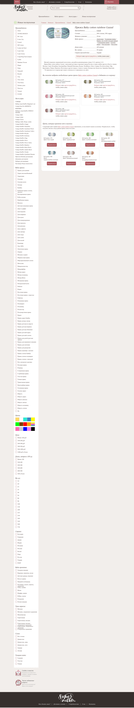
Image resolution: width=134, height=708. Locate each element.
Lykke (19, 59)
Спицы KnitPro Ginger (21, 124)
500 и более (21, 474)
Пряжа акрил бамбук (24, 318)
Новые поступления (88, 16)
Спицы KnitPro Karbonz (22, 136)
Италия (20, 548)
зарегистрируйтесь (91, 56)
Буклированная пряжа (24, 194)
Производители (44, 16)
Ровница (20, 368)
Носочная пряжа (22, 292)
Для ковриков (22, 214)
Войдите (79, 56)
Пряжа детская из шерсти (25, 324)
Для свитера (21, 232)
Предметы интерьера (24, 581)
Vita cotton (21, 80)
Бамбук (20, 187)
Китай (19, 551)
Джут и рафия (22, 208)
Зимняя (20, 648)
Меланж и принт (23, 255)
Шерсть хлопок (22, 408)
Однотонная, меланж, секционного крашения (24, 623)
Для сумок (21, 237)
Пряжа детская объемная (25, 329)
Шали (19, 590)
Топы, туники (22, 587)
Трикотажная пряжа (23, 382)
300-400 (20, 468)
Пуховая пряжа (22, 365)
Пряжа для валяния (23, 170)
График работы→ (112, 7)
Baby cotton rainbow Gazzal (87, 75)
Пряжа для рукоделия (24, 347)
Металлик (21, 263)
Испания (20, 546)
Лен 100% (21, 246)
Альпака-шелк (22, 182)
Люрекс (20, 252)
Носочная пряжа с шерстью (26, 295)
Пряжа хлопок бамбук (24, 353)
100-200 (20, 462)
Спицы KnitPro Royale (22, 133)
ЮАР (19, 563)
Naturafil (20, 71)
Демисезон (21, 639)
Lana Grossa (21, 54)
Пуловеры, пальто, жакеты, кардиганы (26, 584)
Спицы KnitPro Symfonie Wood (24, 129)
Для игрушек (21, 211)
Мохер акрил (21, 272)
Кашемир (20, 243)
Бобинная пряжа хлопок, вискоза (25, 191)
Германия (20, 537)
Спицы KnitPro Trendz (21, 152)
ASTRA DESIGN (23, 33)
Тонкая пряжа (22, 379)
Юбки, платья (22, 596)
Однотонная (21, 617)
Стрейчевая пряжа (23, 373)
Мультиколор (21, 615)
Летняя (20, 651)
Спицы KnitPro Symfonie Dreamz (25, 154)
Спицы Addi (19, 115)
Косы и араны (22, 579)
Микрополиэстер (23, 266)
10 (18, 481)
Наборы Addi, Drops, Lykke (23, 122)
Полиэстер (21, 309)
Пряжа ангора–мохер (24, 321)
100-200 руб (21, 440)
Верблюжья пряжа (23, 200)
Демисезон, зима (23, 642)
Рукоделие (21, 599)
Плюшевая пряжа (23, 301)
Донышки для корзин (21, 159)
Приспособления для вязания (24, 156)
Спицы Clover (19, 119)
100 (19, 504)
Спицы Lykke (19, 117)
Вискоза (20, 203)
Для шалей (21, 240)
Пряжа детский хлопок (24, 335)
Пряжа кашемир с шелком (25, 350)
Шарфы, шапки (22, 593)
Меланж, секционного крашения (27, 612)
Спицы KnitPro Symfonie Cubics (24, 131)
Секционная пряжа (23, 371)
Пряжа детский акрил (24, 332)
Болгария (20, 534)
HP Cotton (21, 45)
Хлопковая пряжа (23, 388)
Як (18, 411)
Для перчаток (22, 223)
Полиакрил (21, 303)
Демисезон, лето (22, 645)
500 (19, 524)
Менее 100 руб (22, 438)
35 (18, 489)
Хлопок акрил (22, 391)
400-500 (20, 471)
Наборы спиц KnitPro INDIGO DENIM (24, 111)
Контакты (88, 2)
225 (19, 512)
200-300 (20, 465)
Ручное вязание (22, 602)
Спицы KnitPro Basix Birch (23, 147)
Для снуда (21, 234)
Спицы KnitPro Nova (21, 140)
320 (19, 521)
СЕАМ (20, 94)
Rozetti (20, 74)
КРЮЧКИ (18, 108)
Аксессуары (72, 16)
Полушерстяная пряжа (24, 312)
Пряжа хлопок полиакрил (25, 356)
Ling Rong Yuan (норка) (25, 56)
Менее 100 (21, 459)
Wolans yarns (21, 85)
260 (19, 518)
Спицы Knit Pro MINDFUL (23, 106)
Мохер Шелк (21, 278)
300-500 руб (21, 446)
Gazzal (20, 42)
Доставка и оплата (55, 2)
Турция (20, 560)
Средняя (20, 658)
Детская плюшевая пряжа (25, 206)
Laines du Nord (22, 48)
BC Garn (20, 36)
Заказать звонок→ (112, 8)
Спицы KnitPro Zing (21, 138)
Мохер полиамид (23, 275)
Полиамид (21, 306)
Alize (19, 31)
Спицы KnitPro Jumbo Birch (23, 150)
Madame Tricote (22, 62)
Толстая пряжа (22, 376)
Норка (19, 289)
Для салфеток (22, 229)
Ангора (20, 185)
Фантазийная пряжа (23, 385)
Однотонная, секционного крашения (25, 626)
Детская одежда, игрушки (25, 576)
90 (18, 501)
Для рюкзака (21, 226)
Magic (19, 65)
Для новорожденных (24, 220)
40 (18, 492)
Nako (19, 68)
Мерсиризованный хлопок (25, 260)
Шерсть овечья (22, 402)
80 (18, 498)
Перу (19, 554)
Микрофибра (21, 269)
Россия (20, 557)
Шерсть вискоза (22, 399)
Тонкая (20, 664)
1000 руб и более (23, 452)
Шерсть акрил (22, 396)
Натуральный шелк (23, 283)
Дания (19, 540)
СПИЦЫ (18, 101)
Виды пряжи (59, 16)
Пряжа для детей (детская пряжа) (25, 339)
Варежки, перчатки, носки (25, 573)
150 (19, 507)
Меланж (20, 609)
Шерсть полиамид (23, 405)
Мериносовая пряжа (24, 257)
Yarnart (20, 91)
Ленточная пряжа (23, 249)
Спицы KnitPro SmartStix (22, 126)
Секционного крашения (25, 629)
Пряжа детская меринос (25, 326)
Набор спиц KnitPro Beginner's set (25, 104)
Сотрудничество (69, 2)
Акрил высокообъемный (25, 173)
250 (19, 515)
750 (19, 527)
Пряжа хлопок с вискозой (25, 359)
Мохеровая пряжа (23, 280)
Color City (21, 39)
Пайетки (20, 298)
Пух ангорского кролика (25, 362)
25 (18, 486)
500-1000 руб (21, 449)
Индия (19, 543)
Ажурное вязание (23, 570)
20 (18, 484)
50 (18, 495)
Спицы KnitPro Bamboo (22, 145)
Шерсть (20, 394)
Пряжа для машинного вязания (27, 342)
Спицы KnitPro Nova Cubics (23, 143)
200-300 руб (21, 443)
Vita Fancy (21, 82)
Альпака (20, 179)
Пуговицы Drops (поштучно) (23, 163)
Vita (19, 77)
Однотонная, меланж (24, 620)
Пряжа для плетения (24, 345)
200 (19, 510)
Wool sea (20, 88)
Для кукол (21, 217)
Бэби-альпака (22, 197)
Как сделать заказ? (39, 2)
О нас (80, 2)
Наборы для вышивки (21, 161)
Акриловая (21, 176)
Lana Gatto (21, 51)
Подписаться (52, 145)
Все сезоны (21, 636)
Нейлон (20, 286)
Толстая (20, 661)
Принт (19, 315)
